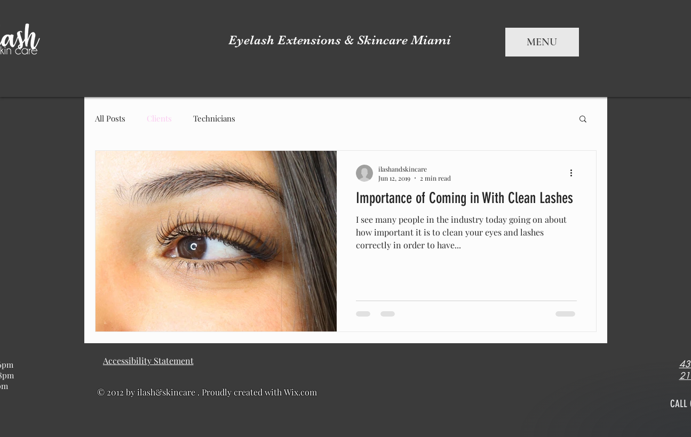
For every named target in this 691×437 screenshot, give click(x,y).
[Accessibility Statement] (148, 361)
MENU (542, 42)
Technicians (214, 118)
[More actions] (575, 173)
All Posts (110, 118)
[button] (583, 119)
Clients (159, 118)
